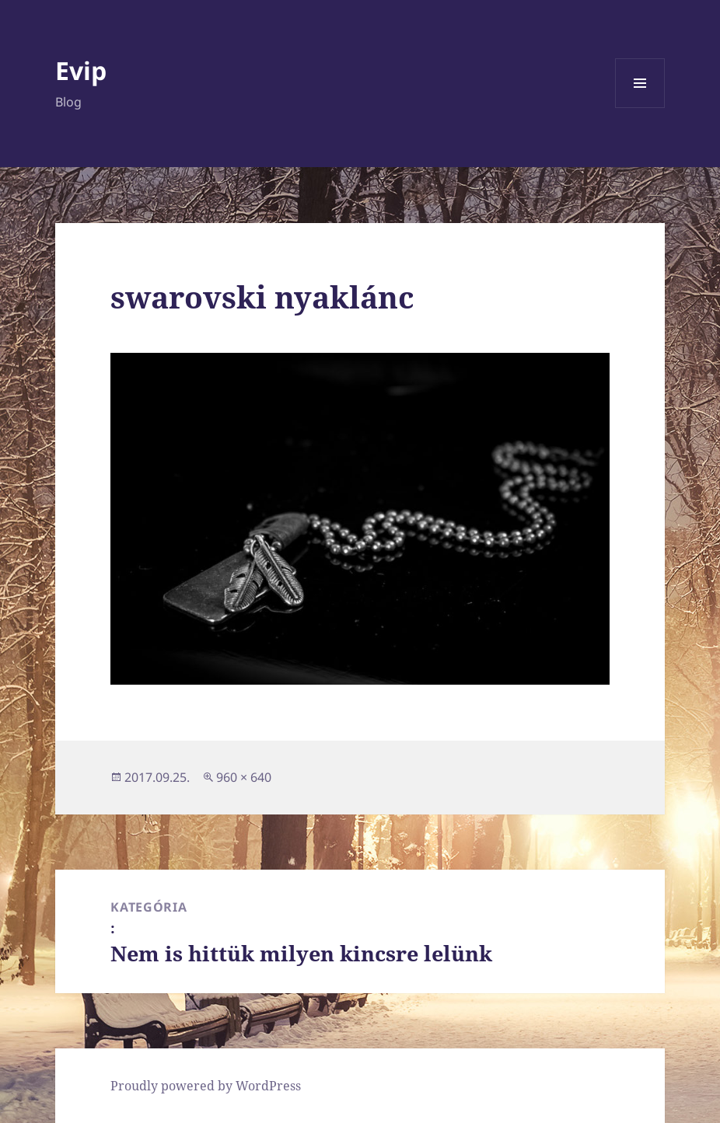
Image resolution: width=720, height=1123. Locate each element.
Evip (81, 70)
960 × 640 (243, 777)
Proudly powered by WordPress (205, 1085)
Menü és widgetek (640, 107)
